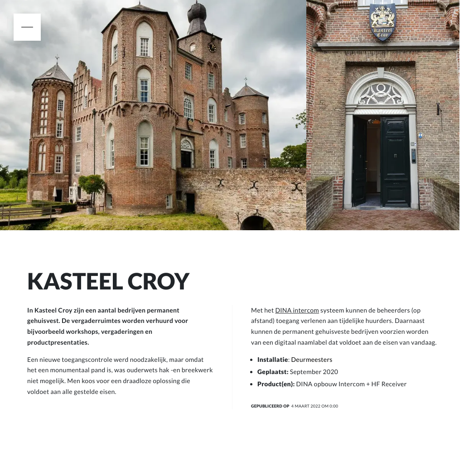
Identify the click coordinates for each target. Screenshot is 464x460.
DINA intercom (297, 310)
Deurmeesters (312, 359)
